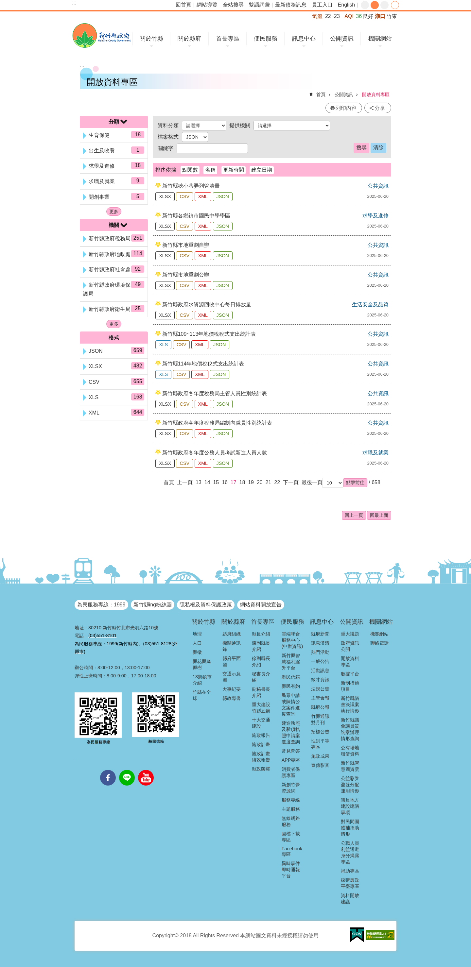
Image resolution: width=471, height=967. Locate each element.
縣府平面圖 (231, 661)
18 (242, 482)
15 (216, 482)
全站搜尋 (233, 5)
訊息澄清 (320, 643)
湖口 (380, 16)
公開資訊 (342, 38)
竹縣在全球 (202, 695)
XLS (163, 344)
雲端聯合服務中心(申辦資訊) (292, 640)
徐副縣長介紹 (261, 661)
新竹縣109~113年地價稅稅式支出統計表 (209, 334)
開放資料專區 (376, 94)
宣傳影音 (320, 765)
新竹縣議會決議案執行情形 (350, 704)
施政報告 (261, 735)
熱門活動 (320, 652)
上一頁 (185, 482)
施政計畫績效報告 (261, 756)
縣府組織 (231, 633)
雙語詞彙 (259, 5)
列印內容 (346, 108)
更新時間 (233, 170)
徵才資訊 (320, 679)
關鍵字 (165, 148)
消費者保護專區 (291, 772)
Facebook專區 (292, 851)
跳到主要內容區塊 (3, 3)
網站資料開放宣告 (261, 604)
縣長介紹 (261, 633)
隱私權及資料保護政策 (206, 604)
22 (277, 482)
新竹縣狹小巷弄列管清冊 (191, 186)
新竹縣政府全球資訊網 (101, 35)
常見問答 (291, 751)
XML (203, 196)
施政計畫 (261, 744)
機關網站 (380, 38)
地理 (197, 633)
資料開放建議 (350, 898)
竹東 (392, 16)
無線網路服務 (291, 821)
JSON (223, 196)
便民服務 (265, 38)
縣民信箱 (291, 677)
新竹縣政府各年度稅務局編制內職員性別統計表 (217, 423)
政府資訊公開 (350, 646)
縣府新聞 (320, 633)
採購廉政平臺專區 (350, 883)
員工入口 (322, 5)
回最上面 (379, 515)
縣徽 (197, 652)
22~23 (332, 16)
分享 (395, 5)
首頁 (320, 94)
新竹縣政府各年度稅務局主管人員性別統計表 (214, 393)
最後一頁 (312, 482)
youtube (145, 770)
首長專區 (227, 38)
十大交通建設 (261, 723)
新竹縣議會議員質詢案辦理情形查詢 (350, 729)
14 (207, 482)
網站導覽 (207, 5)
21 (268, 482)
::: (74, 3)
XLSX (165, 196)
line (126, 770)
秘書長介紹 (261, 677)
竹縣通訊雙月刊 (320, 719)
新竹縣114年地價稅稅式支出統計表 (203, 363)
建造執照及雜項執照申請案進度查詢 (291, 732)
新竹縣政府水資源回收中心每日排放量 (206, 304)
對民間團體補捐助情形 (350, 828)
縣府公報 (320, 707)
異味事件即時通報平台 (291, 869)
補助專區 (350, 871)
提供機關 (239, 125)
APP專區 (291, 760)
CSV (184, 196)
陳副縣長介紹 (261, 646)
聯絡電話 (379, 643)
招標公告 (320, 731)
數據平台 (350, 673)
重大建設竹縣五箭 (261, 707)
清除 (378, 147)
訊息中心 (304, 38)
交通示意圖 (231, 677)
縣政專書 (231, 698)
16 (225, 482)
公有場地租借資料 (350, 750)
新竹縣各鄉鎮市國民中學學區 (196, 215)
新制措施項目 (350, 686)
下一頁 (291, 482)
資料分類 (168, 125)
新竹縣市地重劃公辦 (185, 275)
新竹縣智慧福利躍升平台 (291, 661)
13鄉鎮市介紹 (202, 680)
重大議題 (350, 633)
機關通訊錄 (231, 646)
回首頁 (183, 5)
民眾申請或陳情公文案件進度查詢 (291, 705)
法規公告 (320, 688)
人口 (197, 643)
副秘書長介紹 (261, 692)
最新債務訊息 (290, 5)
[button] (355, 482)
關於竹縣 (151, 38)
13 (198, 482)
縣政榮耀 (261, 769)
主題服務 (291, 809)
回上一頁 (354, 515)
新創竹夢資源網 (291, 787)
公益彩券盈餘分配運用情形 (350, 784)
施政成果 (320, 756)
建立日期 (261, 170)
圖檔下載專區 (291, 836)
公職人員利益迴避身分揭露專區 (350, 852)
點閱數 (190, 170)
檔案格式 (168, 137)
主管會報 (320, 698)
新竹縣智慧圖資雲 (350, 766)
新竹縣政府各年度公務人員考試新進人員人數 (214, 452)
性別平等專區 (320, 744)
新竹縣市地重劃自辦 (185, 245)
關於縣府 (189, 38)
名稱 (210, 170)
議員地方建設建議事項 (350, 806)
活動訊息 (320, 670)
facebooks (107, 770)
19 (251, 482)
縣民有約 (291, 686)
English (346, 5)
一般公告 (320, 661)
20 (260, 482)
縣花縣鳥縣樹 (202, 664)
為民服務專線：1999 (101, 604)
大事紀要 (231, 689)
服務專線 (291, 800)
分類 (114, 122)
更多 (113, 211)
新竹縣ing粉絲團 (152, 604)
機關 (114, 225)
